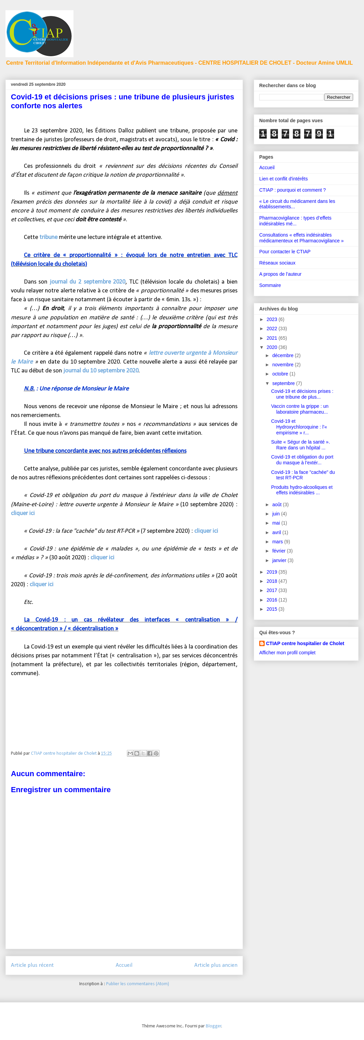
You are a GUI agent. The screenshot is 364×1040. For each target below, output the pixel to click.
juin (276, 513)
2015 (273, 609)
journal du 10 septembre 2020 (100, 371)
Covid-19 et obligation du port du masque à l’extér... (302, 459)
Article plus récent (32, 965)
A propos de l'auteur (280, 274)
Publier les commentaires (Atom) (137, 984)
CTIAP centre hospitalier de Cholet (305, 643)
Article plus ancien (215, 965)
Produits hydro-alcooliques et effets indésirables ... (302, 490)
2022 (273, 328)
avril (277, 532)
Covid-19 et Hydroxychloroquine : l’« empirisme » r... (299, 426)
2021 (273, 338)
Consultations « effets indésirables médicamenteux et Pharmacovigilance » (301, 237)
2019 (273, 572)
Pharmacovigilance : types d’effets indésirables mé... (295, 220)
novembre (283, 364)
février (279, 551)
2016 (273, 600)
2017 (273, 590)
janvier (279, 560)
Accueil (124, 965)
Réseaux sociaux (277, 263)
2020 (273, 347)
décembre (283, 355)
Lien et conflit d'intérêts (283, 178)
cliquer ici (23, 513)
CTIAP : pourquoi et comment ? (292, 190)
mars (278, 541)
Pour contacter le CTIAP (285, 251)
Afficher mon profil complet (287, 652)
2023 (273, 319)
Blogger (213, 1026)
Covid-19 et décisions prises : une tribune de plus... (302, 394)
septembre (284, 383)
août (277, 504)
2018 (273, 581)
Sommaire (270, 285)
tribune (48, 237)
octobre (280, 374)
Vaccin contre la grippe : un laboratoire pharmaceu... (300, 409)
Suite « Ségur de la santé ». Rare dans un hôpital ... (300, 444)
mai (276, 523)
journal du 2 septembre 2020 (87, 282)
